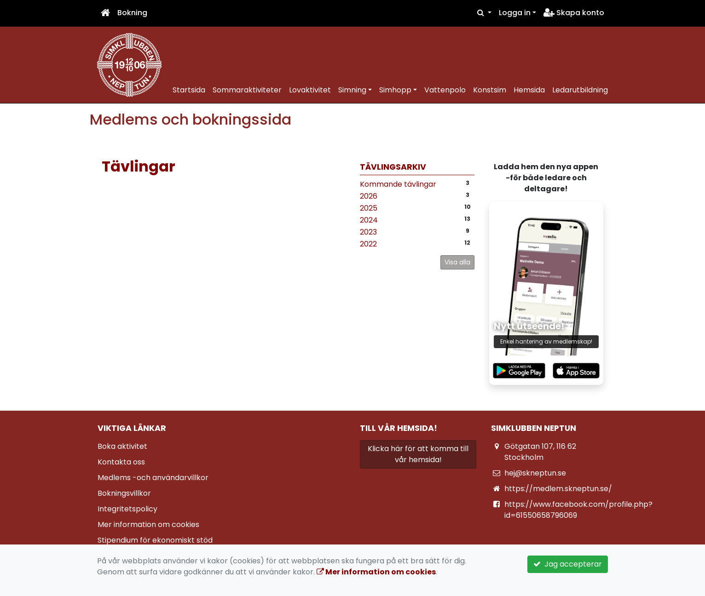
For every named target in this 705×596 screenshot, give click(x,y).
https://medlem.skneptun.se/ (558, 488)
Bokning (132, 12)
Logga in (515, 12)
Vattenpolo (445, 90)
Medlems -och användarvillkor (153, 477)
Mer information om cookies (148, 524)
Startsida (189, 90)
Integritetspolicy (127, 509)
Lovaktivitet (310, 90)
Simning (352, 90)
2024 (369, 220)
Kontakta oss (121, 462)
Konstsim (489, 90)
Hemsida (529, 90)
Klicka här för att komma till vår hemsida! (418, 454)
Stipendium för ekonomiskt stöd (155, 540)
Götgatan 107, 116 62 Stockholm (540, 452)
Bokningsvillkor (124, 493)
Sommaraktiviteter (247, 90)
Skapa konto (573, 12)
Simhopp (395, 90)
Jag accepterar (567, 564)
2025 (368, 208)
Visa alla (457, 262)
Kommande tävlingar (398, 184)
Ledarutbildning (580, 90)
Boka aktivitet (122, 446)
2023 (368, 232)
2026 (368, 196)
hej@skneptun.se (535, 473)
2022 (368, 244)
